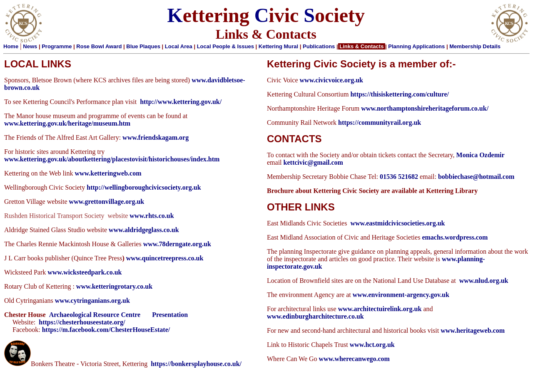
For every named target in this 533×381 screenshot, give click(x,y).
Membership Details (475, 46)
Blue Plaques (143, 46)
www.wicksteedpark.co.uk (84, 272)
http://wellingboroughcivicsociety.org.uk (144, 187)
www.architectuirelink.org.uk (380, 308)
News (30, 46)
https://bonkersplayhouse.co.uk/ (196, 363)
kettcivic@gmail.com (313, 162)
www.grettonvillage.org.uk (106, 201)
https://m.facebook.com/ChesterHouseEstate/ (106, 329)
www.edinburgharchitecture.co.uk (315, 316)
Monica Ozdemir (480, 154)
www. (117, 229)
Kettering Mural (278, 46)
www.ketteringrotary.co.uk (114, 286)
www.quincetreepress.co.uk (165, 258)
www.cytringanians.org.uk (92, 300)
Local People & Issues (225, 46)
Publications (319, 46)
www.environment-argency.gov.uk (401, 294)
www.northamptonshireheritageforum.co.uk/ (424, 108)
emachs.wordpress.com (455, 237)
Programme (57, 46)
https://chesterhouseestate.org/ (82, 322)
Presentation (170, 314)
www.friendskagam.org (155, 137)
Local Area (178, 46)
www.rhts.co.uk (152, 215)
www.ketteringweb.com (108, 173)
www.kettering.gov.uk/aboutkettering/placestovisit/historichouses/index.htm (111, 159)
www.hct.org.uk (372, 344)
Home (10, 46)
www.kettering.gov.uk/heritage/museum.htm (67, 123)
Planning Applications (416, 46)
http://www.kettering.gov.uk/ (181, 101)
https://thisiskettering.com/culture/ (399, 94)
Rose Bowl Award (99, 46)
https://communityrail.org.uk (379, 122)
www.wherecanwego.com (354, 358)
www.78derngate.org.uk (177, 243)
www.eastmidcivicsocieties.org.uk (397, 223)
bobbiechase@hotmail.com (476, 176)
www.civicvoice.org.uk (331, 80)
